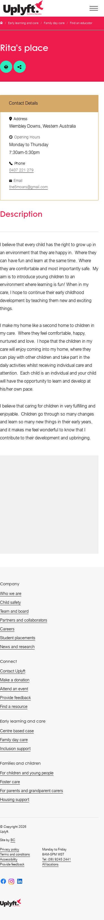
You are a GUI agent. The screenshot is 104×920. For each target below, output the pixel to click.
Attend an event (14, 688)
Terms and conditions (15, 854)
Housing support (14, 799)
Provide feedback (15, 697)
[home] (25, 8)
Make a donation (14, 679)
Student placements (17, 637)
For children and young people (27, 772)
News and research (17, 646)
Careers (7, 629)
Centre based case (17, 730)
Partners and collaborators (23, 620)
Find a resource (13, 706)
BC (13, 840)
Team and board (14, 611)
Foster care (10, 781)
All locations (50, 864)
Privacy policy (9, 849)
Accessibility (8, 859)
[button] (94, 8)
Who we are (10, 593)
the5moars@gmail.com (28, 187)
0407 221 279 (21, 170)
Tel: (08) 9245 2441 (56, 859)
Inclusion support (15, 748)
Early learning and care (23, 23)
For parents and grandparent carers (31, 790)
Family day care (54, 23)
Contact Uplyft (12, 671)
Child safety (10, 602)
